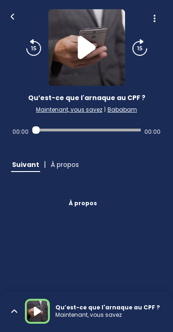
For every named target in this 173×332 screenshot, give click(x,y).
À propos (83, 203)
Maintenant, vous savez (69, 109)
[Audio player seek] (86, 130)
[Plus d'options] (154, 18)
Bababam (122, 109)
